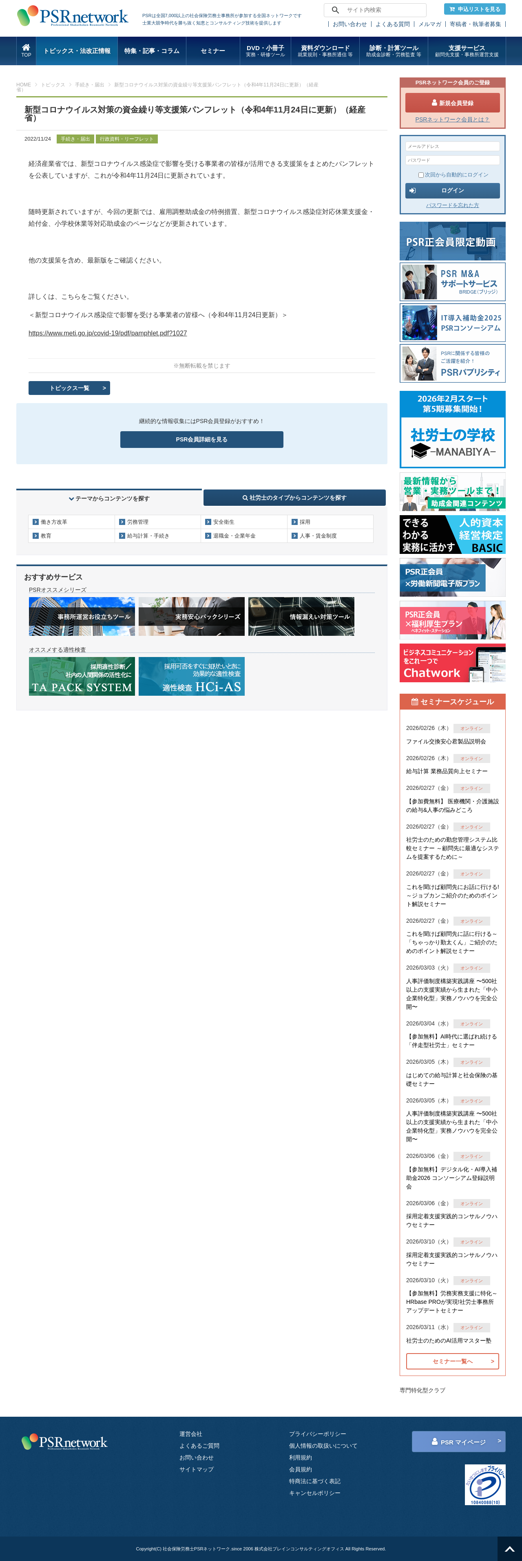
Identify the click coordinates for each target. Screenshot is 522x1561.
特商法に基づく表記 (315, 1481)
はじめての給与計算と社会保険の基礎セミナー (452, 1079)
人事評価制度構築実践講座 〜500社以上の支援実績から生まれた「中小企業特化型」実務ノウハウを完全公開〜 (452, 994)
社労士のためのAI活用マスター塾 (448, 1340)
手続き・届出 (89, 85)
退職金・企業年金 (234, 536)
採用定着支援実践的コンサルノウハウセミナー (452, 1220)
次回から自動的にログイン (453, 175)
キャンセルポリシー (315, 1493)
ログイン (436, 190)
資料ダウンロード (325, 51)
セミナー (213, 50)
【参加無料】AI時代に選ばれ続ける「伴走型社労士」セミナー (451, 1040)
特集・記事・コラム (151, 50)
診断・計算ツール (394, 51)
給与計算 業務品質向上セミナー (447, 771)
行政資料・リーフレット (127, 139)
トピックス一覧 (69, 388)
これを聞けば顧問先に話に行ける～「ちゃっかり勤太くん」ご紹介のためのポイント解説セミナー (452, 942)
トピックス (53, 85)
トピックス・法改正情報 (77, 50)
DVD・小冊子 (265, 51)
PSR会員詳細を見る (202, 439)
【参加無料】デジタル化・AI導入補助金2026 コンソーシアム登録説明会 (451, 1178)
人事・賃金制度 (318, 536)
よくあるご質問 (199, 1445)
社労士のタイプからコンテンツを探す (295, 497)
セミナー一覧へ (453, 1361)
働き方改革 (54, 522)
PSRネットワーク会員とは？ (453, 119)
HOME (23, 85)
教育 (46, 536)
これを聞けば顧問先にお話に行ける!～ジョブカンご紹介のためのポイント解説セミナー (452, 895)
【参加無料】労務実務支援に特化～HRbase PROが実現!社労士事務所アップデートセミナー (452, 1302)
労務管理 (137, 522)
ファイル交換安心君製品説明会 (446, 741)
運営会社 (190, 1434)
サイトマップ (196, 1469)
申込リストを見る (474, 9)
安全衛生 (223, 522)
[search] (374, 10)
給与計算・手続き (148, 536)
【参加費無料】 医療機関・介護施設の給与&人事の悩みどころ (452, 805)
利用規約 (300, 1457)
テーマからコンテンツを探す (109, 498)
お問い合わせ (350, 24)
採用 (305, 522)
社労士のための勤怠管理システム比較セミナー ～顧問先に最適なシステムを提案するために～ (452, 848)
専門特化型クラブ (422, 1390)
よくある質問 (393, 24)
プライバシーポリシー (317, 1434)
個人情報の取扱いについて (323, 1445)
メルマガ (429, 24)
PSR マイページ (459, 1442)
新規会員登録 (452, 102)
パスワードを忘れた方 (452, 205)
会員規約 (300, 1469)
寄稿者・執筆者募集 (475, 24)
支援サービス (466, 51)
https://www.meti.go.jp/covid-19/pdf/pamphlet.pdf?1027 (108, 333)
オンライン (471, 728)
